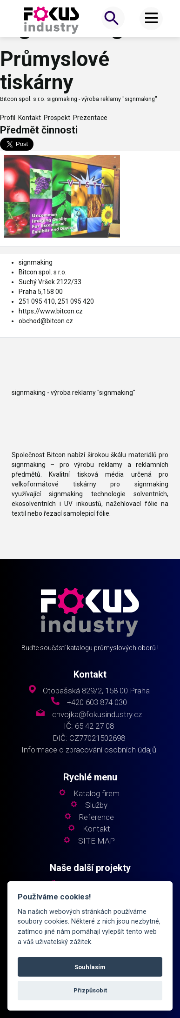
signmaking (36, 262)
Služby (96, 805)
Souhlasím (90, 967)
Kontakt (28, 117)
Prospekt (55, 117)
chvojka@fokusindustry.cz (97, 715)
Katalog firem (96, 794)
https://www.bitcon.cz (51, 311)
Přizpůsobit (90, 990)
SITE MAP (96, 841)
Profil (7, 117)
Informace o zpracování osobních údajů (88, 750)
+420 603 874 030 (97, 702)
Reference (96, 817)
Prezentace (88, 117)
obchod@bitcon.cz (46, 321)
